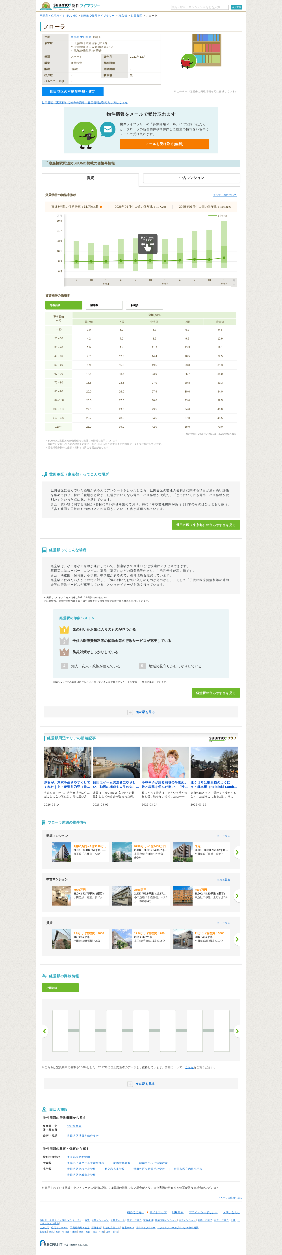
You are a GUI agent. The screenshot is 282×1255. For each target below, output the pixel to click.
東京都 (123, 15)
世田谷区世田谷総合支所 (83, 1135)
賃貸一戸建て (134, 1220)
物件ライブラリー (146, 1227)
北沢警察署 (74, 1126)
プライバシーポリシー (203, 1212)
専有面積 (55, 305)
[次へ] (237, 852)
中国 (101, 1231)
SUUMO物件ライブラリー (98, 15)
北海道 (43, 1231)
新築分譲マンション (166, 1220)
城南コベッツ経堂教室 (153, 1162)
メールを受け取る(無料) (165, 144)
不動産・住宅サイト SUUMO (58, 15)
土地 (233, 1220)
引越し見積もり (111, 1227)
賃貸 (87, 1220)
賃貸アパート (118, 1220)
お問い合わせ (231, 1212)
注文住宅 (44, 1227)
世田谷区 (136, 15)
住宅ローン (128, 1227)
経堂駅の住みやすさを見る (216, 693)
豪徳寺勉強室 (121, 1162)
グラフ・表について (225, 195)
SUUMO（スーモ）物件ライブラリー (70, 6)
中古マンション (187, 1220)
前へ (45, 1031)
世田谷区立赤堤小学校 (188, 1168)
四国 (95, 1231)
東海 (81, 1231)
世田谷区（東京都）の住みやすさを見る (206, 525)
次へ (237, 1031)
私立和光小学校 (115, 1168)
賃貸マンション (100, 1220)
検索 (238, 7)
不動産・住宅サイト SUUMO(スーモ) (60, 1220)
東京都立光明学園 (78, 1157)
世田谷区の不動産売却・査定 (73, 91)
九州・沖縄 (112, 1231)
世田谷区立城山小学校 (81, 1174)
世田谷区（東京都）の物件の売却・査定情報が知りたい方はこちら (85, 102)
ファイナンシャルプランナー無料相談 (178, 1227)
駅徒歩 (135, 305)
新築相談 (96, 1227)
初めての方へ (135, 1212)
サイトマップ (158, 1212)
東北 (51, 1231)
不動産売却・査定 (80, 1227)
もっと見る (223, 836)
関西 (88, 1231)
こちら (189, 1067)
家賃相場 (148, 1220)
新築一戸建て (205, 1220)
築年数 (94, 305)
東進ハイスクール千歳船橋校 (85, 1162)
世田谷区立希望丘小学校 (149, 1168)
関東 (58, 1231)
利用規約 (178, 1212)
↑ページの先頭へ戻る (230, 1197)
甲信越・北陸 (69, 1231)
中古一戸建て (221, 1220)
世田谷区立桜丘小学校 (81, 1168)
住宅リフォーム (59, 1227)
